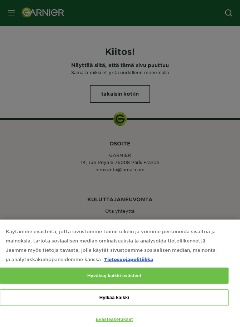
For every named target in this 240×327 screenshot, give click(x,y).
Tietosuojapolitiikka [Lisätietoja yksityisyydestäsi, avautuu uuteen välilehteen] (128, 268)
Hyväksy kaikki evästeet (114, 284)
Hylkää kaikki (114, 306)
